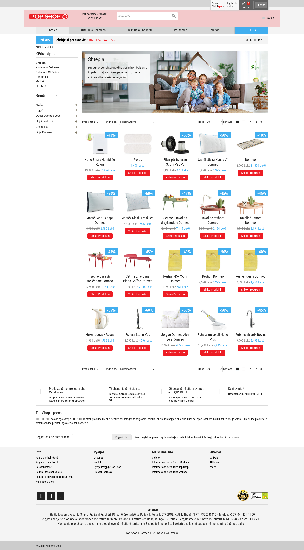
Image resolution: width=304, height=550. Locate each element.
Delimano (157, 533)
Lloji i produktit (44, 120)
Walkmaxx (172, 533)
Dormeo (144, 533)
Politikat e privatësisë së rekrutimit (54, 476)
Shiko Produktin (100, 177)
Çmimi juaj (42, 126)
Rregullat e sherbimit (47, 462)
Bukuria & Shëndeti (140, 30)
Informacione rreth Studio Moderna (171, 462)
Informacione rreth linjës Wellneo (169, 471)
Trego (201, 121)
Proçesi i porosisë (103, 471)
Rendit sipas (111, 121)
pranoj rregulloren (161, 436)
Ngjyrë (39, 109)
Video (213, 466)
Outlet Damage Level (48, 115)
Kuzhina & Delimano (93, 30)
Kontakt (98, 462)
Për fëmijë (180, 30)
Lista (242, 121)
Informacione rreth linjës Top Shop (170, 466)
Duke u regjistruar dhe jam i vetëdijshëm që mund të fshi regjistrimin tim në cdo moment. (187, 437)
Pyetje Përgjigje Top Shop (107, 466)
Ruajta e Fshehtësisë (47, 457)
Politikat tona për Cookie (49, 471)
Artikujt (214, 457)
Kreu (38, 46)
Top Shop (131, 533)
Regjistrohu (122, 436)
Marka (39, 104)
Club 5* (156, 457)
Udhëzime (215, 462)
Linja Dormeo (44, 132)
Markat (40, 81)
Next (265, 122)
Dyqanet (263, 17)
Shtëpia (52, 30)
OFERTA (251, 30)
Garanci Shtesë (44, 466)
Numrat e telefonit (45, 481)
